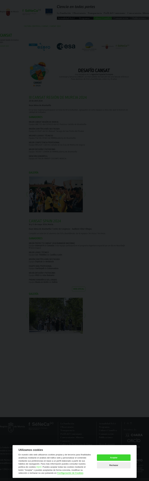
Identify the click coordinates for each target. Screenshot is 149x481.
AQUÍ (38, 467)
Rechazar (113, 465)
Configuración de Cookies (70, 473)
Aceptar (114, 457)
